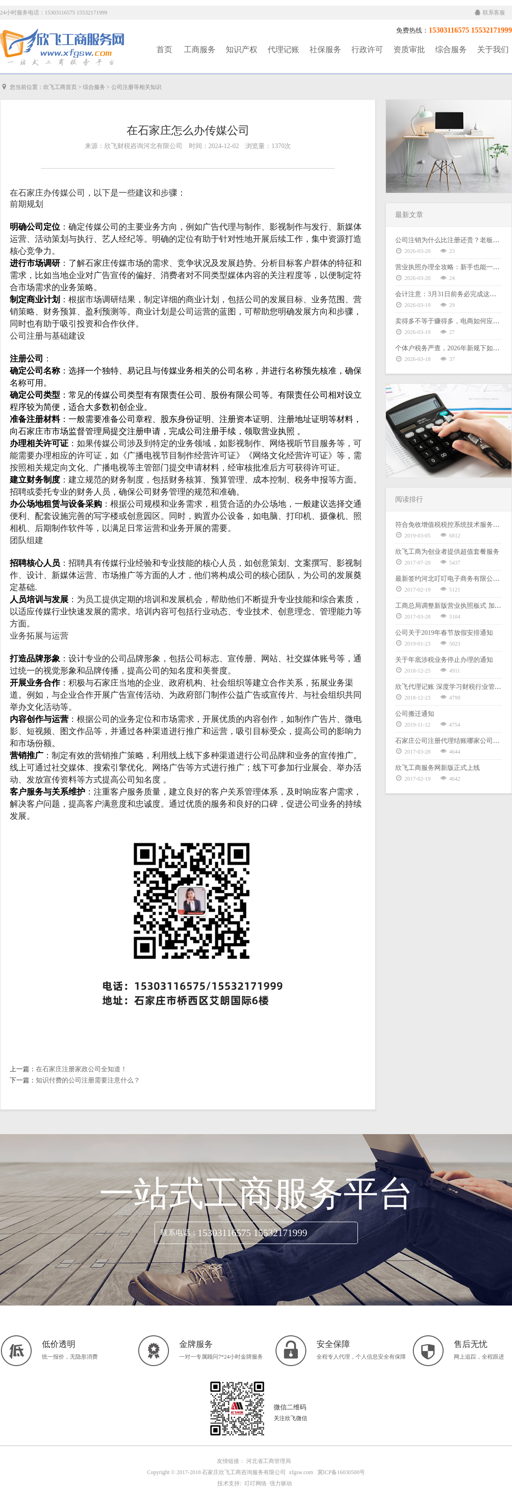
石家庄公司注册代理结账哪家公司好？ (450, 740)
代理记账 (283, 49)
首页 (164, 49)
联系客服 (490, 12)
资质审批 (409, 49)
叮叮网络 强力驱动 (267, 1483)
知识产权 (241, 49)
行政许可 (367, 49)
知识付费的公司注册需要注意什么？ (88, 1080)
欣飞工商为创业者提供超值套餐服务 (447, 551)
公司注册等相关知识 (136, 87)
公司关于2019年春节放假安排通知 (444, 632)
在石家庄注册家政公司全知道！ (81, 1069)
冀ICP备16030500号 (341, 1472)
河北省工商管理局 (268, 1461)
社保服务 (325, 49)
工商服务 (200, 49)
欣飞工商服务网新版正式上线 (437, 767)
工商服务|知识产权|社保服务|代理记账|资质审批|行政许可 (63, 47)
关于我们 (493, 49)
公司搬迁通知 (414, 713)
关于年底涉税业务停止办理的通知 (444, 659)
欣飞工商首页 (60, 87)
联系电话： (179, 1233)
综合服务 (451, 49)
